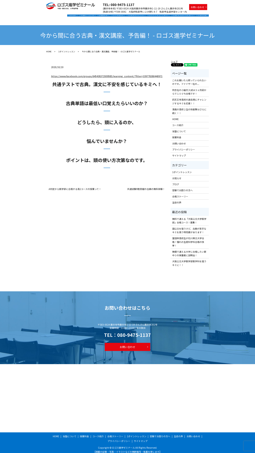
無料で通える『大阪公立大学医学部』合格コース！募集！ (189, 217)
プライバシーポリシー (183, 146)
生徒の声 (202, 16)
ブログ (175, 181)
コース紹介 (121, 16)
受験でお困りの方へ (184, 16)
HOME (79, 16)
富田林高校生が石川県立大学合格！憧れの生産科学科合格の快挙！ (188, 238)
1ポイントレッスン (160, 16)
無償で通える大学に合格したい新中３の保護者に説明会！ (189, 250)
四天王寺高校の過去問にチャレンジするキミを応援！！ (189, 98)
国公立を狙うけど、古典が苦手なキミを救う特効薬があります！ (189, 227)
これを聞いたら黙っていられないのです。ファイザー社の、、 (189, 79)
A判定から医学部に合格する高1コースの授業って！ (75, 186)
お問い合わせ (197, 7)
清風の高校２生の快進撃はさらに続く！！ (189, 108)
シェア (174, 58)
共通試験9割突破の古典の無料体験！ (146, 186)
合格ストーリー (139, 16)
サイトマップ (179, 152)
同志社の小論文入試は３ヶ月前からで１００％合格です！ (189, 88)
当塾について (93, 16)
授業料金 (108, 16)
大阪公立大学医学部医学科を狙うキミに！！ (189, 260)
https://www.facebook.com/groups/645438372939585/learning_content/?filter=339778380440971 (106, 73)
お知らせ (176, 175)
